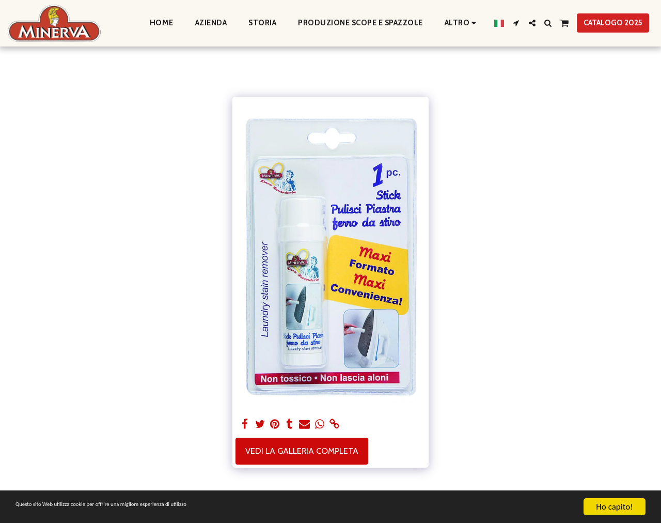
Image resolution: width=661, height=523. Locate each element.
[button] (516, 23)
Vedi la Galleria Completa (301, 450)
